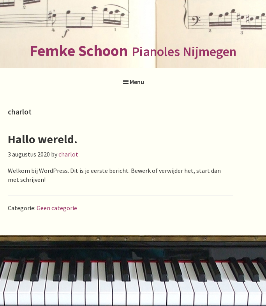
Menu (137, 82)
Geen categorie (57, 208)
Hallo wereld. (43, 139)
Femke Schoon (79, 50)
